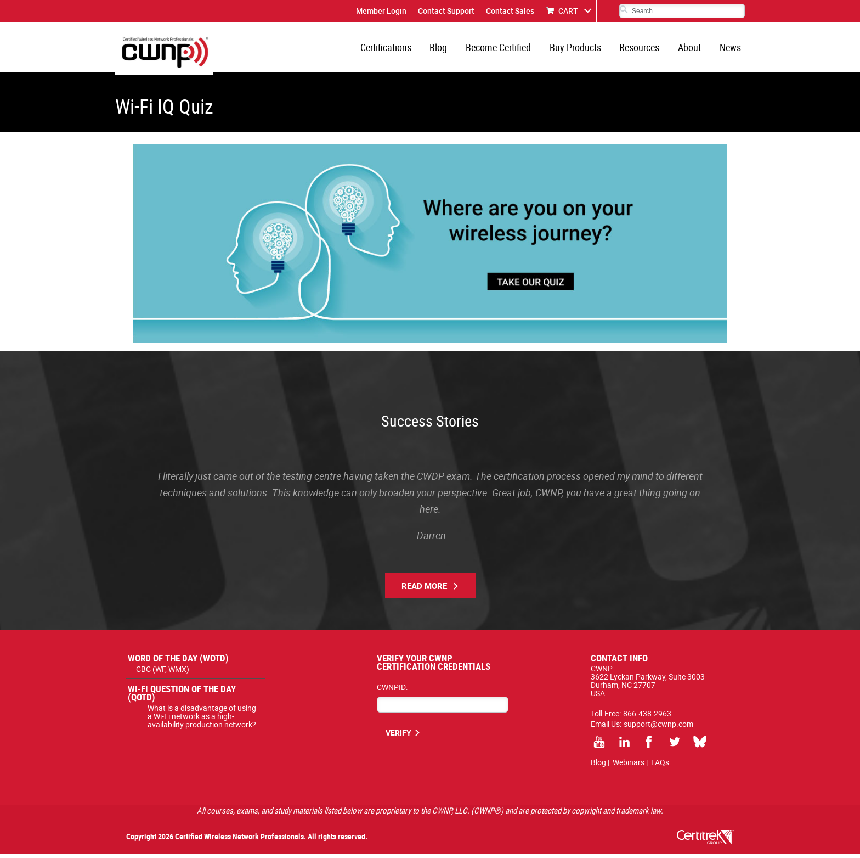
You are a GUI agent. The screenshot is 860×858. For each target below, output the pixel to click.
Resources (643, 49)
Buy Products (580, 49)
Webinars (628, 766)
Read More (424, 590)
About (691, 49)
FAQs (660, 766)
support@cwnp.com (658, 728)
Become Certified (505, 49)
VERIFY (398, 737)
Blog (446, 49)
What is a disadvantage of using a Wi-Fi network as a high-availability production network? (202, 720)
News (731, 49)
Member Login (381, 10)
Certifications (395, 49)
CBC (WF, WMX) (162, 673)
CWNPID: (392, 691)
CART (568, 10)
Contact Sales (510, 10)
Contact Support (446, 10)
